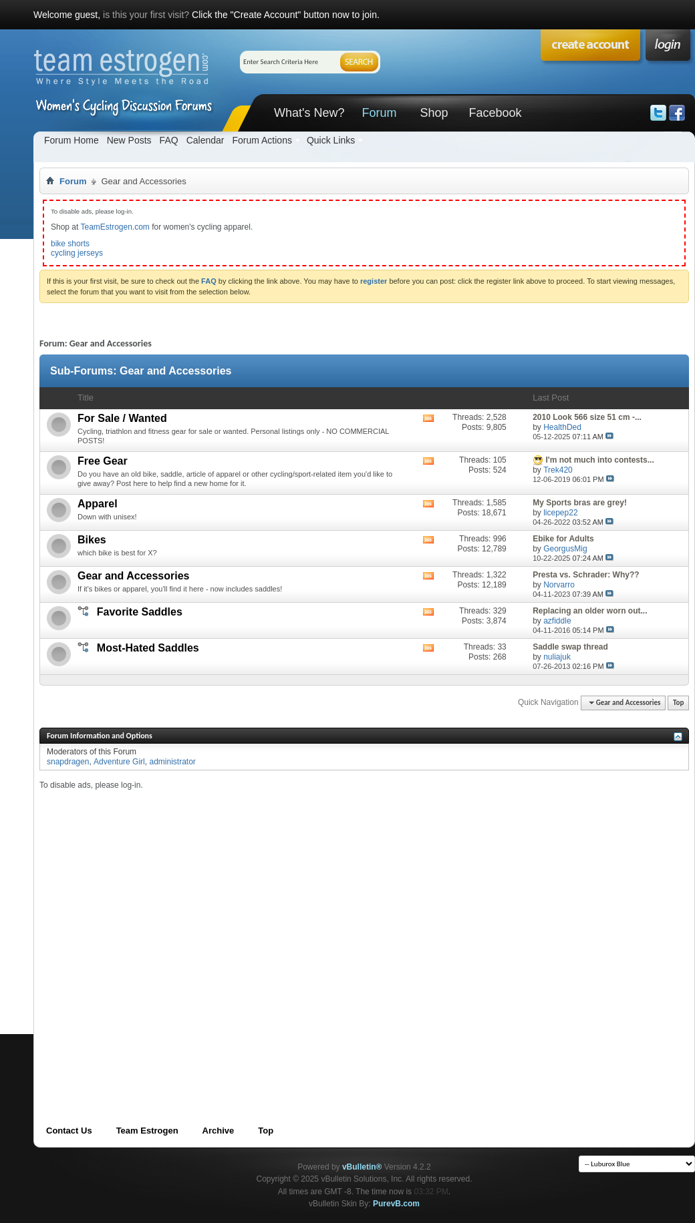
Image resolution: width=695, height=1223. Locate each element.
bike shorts (70, 243)
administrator (172, 761)
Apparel (98, 503)
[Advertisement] (145, 935)
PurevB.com (396, 1203)
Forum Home (71, 140)
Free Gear (103, 461)
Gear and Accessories (134, 575)
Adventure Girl (119, 761)
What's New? (309, 112)
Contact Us (69, 1131)
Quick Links (331, 140)
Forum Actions (261, 140)
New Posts (129, 140)
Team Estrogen (147, 1131)
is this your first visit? (146, 14)
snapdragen (68, 761)
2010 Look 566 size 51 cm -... (587, 417)
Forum (379, 112)
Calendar (205, 140)
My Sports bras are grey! (580, 502)
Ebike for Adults (563, 538)
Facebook (494, 112)
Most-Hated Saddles (148, 648)
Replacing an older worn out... (590, 611)
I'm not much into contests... (600, 460)
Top (678, 702)
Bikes (92, 539)
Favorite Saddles (139, 612)
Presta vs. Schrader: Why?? (586, 574)
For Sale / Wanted (122, 418)
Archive (218, 1131)
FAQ (169, 140)
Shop (434, 112)
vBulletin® (362, 1167)
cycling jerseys (77, 253)
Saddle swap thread (570, 647)
